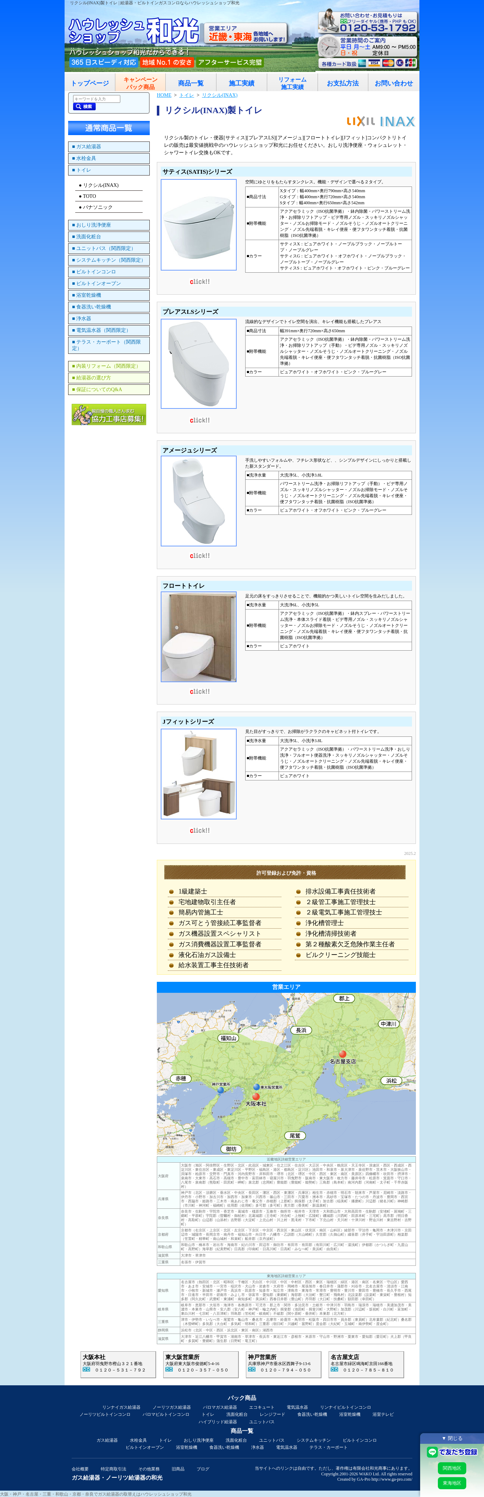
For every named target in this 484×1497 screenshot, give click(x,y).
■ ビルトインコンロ (94, 271)
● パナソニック (96, 207)
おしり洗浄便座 (199, 1440)
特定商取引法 (113, 1469)
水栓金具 (138, 1440)
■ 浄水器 (81, 318)
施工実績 (241, 83)
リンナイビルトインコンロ (345, 1407)
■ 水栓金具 (84, 158)
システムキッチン (314, 1440)
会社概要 (80, 1469)
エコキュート (262, 1407)
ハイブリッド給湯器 (218, 1421)
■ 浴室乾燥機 (86, 295)
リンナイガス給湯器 (121, 1407)
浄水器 (257, 1447)
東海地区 (452, 1483)
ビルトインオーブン (145, 1447)
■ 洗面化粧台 (86, 236)
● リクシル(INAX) (99, 185)
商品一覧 (191, 83)
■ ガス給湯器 (86, 146)
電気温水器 (297, 1407)
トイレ (208, 1414)
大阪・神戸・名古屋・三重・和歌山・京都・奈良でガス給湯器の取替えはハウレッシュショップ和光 (96, 1494)
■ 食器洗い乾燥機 (91, 307)
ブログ (203, 1469)
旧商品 (178, 1469)
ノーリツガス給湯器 (172, 1407)
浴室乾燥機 (350, 1414)
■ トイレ (81, 170)
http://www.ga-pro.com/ (392, 1479)
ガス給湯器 (107, 1440)
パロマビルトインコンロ (166, 1414)
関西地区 (452, 1468)
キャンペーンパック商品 (140, 83)
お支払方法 (343, 83)
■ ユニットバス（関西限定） (104, 248)
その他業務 (149, 1469)
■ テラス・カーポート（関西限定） (106, 345)
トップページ (90, 83)
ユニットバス (262, 1421)
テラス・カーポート (328, 1447)
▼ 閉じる (452, 1438)
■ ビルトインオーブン (96, 283)
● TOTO (87, 196)
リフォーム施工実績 (292, 83)
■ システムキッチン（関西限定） (109, 260)
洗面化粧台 (237, 1414)
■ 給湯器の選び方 (91, 377)
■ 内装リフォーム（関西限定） (106, 366)
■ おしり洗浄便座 (91, 225)
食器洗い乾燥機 (312, 1414)
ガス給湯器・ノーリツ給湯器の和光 (117, 1478)
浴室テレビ (383, 1414)
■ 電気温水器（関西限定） (101, 330)
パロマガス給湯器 (220, 1407)
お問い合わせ (394, 83)
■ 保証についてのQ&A (97, 389)
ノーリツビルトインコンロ (105, 1414)
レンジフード (272, 1414)
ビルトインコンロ (360, 1440)
